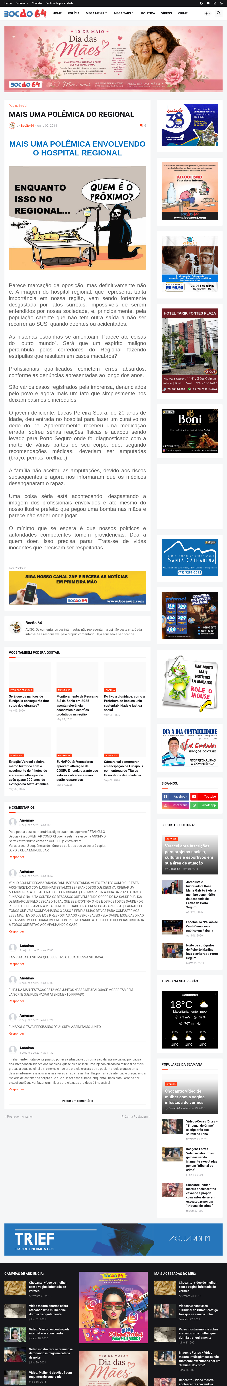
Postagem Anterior (20, 1116)
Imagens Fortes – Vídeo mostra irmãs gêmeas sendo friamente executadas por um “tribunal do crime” (201, 1159)
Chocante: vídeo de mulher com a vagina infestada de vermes (48, 1287)
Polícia (74, 13)
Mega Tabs (122, 13)
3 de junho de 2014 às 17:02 (36, 983)
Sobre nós (22, 3)
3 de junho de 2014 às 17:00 (36, 950)
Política (148, 13)
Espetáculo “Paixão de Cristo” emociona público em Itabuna (202, 926)
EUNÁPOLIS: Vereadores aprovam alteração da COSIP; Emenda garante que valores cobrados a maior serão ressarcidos (77, 771)
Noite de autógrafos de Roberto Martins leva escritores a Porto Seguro (202, 952)
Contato (37, 3)
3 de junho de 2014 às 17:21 (36, 1020)
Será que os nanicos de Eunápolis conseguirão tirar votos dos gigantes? (29, 701)
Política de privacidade (59, 3)
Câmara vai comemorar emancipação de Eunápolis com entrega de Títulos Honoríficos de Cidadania (123, 768)
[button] (208, 13)
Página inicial (18, 105)
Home (8, 3)
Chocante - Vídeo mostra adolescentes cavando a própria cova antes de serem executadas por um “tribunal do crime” (201, 1195)
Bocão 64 (33, 622)
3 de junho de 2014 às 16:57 (36, 876)
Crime (183, 13)
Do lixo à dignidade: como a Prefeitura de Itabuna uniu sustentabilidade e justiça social (124, 703)
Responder (16, 857)
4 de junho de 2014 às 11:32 (36, 1052)
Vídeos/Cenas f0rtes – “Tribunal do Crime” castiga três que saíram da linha (202, 1128)
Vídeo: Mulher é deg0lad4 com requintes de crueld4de (50, 1374)
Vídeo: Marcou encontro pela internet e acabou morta (49, 1331)
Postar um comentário (77, 1101)
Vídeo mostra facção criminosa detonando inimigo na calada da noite (51, 1353)
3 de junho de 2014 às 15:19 (36, 825)
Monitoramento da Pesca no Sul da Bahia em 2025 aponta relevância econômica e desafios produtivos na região (77, 705)
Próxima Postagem (134, 1116)
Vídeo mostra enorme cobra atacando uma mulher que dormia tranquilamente (48, 1310)
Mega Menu (95, 13)
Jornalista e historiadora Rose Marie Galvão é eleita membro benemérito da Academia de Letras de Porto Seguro (201, 894)
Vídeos (166, 13)
